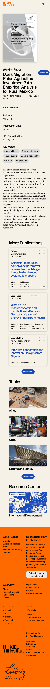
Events (6, 597)
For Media (31, 610)
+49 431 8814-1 (34, 617)
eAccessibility (32, 587)
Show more (28, 371)
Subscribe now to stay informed (36, 574)
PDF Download (10, 107)
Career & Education (11, 544)
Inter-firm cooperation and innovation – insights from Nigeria (27, 353)
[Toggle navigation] (44, 4)
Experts (6, 541)
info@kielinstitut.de (36, 620)
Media (5, 546)
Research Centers (11, 592)
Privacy (29, 590)
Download (34, 96)
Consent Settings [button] (34, 593)
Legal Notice (32, 584)
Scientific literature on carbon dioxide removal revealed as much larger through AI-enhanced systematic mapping (25, 269)
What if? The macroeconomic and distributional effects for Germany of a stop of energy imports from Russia (28, 311)
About (5, 589)
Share (42, 72)
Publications (8, 595)
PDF (42, 286)
